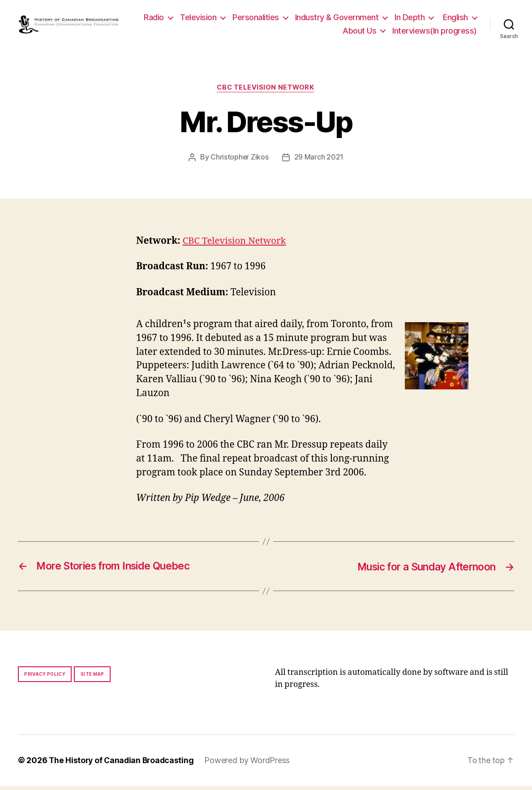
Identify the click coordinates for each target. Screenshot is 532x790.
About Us (359, 32)
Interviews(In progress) (434, 32)
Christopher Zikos (239, 161)
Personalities (299, 19)
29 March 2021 (319, 161)
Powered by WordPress (250, 764)
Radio (197, 19)
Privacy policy (44, 678)
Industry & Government (380, 19)
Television (241, 19)
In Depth (453, 19)
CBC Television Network (266, 92)
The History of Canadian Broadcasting (123, 764)
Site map (92, 678)
